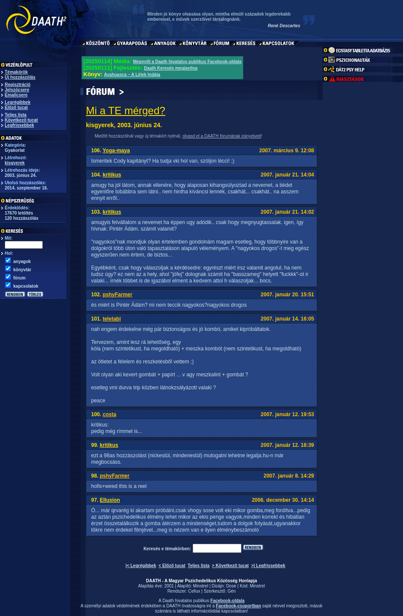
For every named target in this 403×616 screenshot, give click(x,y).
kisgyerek (15, 162)
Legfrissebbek (19, 125)
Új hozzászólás (20, 77)
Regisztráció (17, 84)
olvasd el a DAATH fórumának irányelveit (221, 136)
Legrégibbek (17, 102)
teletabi (112, 319)
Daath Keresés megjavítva (170, 68)
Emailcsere (16, 95)
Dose (231, 586)
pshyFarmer (118, 295)
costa (109, 414)
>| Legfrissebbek (268, 565)
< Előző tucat (172, 565)
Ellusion (110, 500)
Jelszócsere (17, 89)
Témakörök (16, 72)
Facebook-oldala (227, 600)
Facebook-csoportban (238, 605)
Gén (232, 591)
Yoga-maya (116, 151)
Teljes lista (15, 114)
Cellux (194, 591)
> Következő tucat (230, 565)
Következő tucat (21, 120)
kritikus (112, 175)
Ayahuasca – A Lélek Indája (132, 74)
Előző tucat (16, 107)
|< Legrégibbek (141, 565)
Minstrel (200, 586)
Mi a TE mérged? (125, 110)
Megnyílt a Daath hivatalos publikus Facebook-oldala (187, 61)
